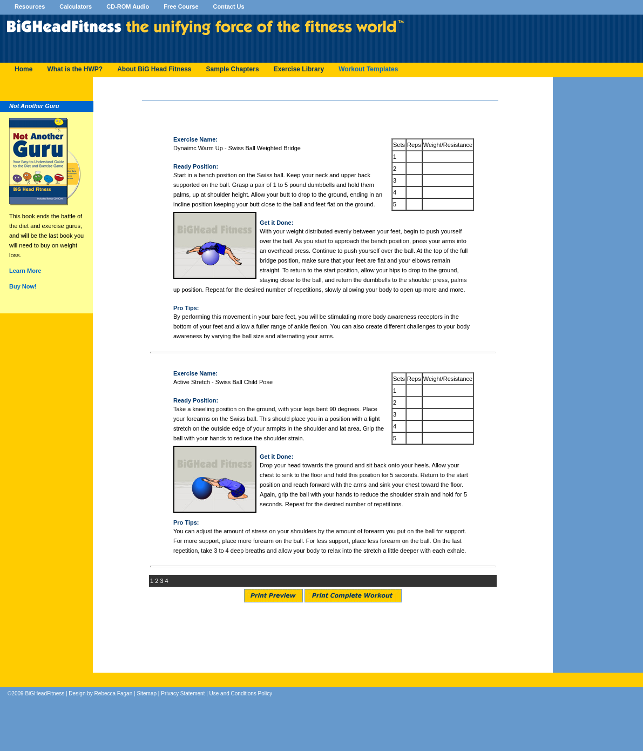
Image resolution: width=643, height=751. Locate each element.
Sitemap (147, 693)
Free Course (182, 6)
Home (23, 69)
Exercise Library (299, 69)
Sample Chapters (232, 69)
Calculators (76, 6)
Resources (30, 6)
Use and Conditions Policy (241, 693)
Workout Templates (368, 69)
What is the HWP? (75, 69)
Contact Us (229, 6)
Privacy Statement (183, 693)
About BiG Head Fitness (154, 69)
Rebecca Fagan (113, 693)
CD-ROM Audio (128, 6)
